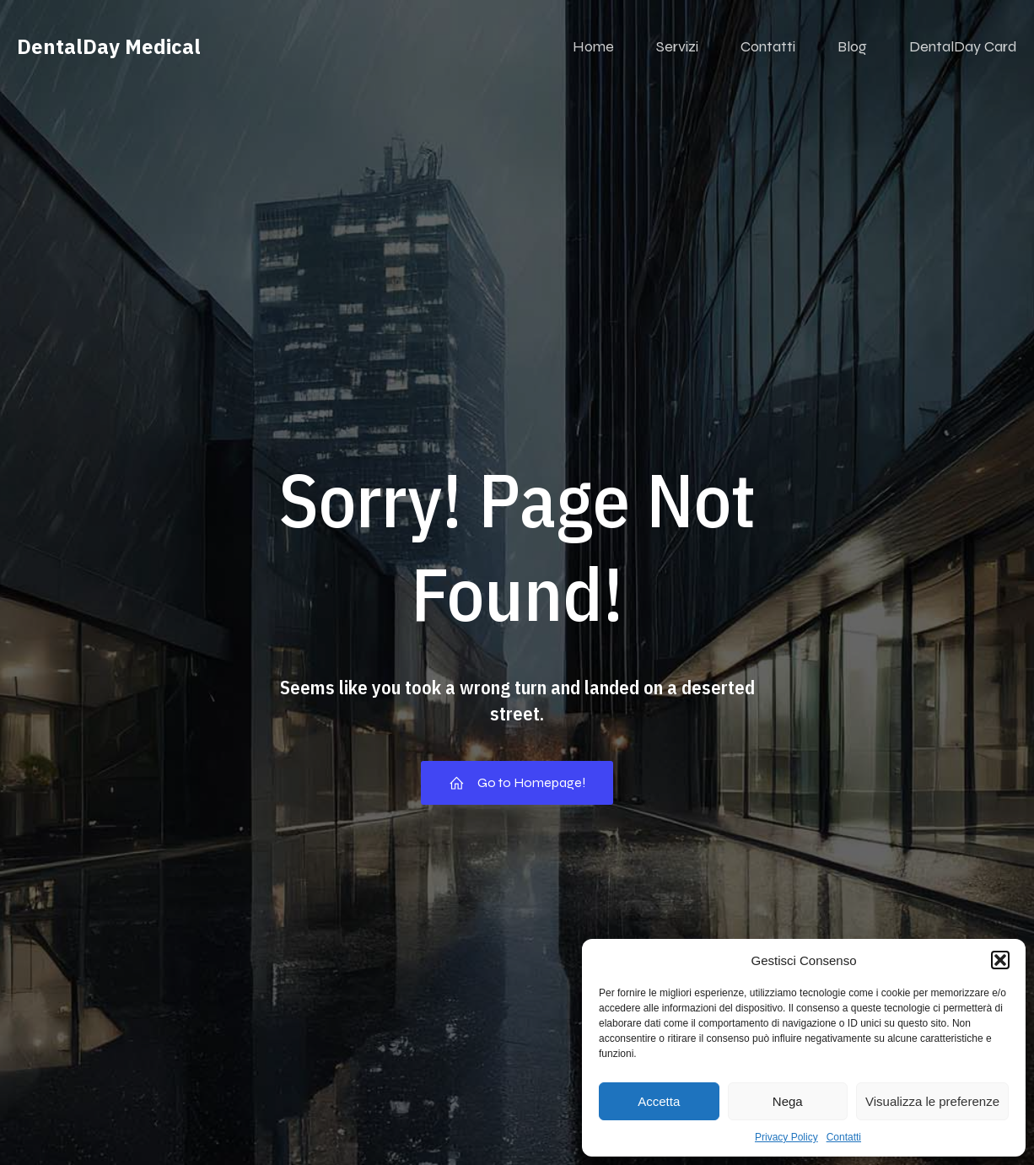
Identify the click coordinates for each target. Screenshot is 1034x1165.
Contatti (844, 1137)
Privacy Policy (786, 1137)
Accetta (659, 1101)
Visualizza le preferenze (932, 1101)
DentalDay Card (963, 46)
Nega (788, 1101)
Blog (852, 46)
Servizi (677, 46)
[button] (1000, 960)
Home (593, 46)
